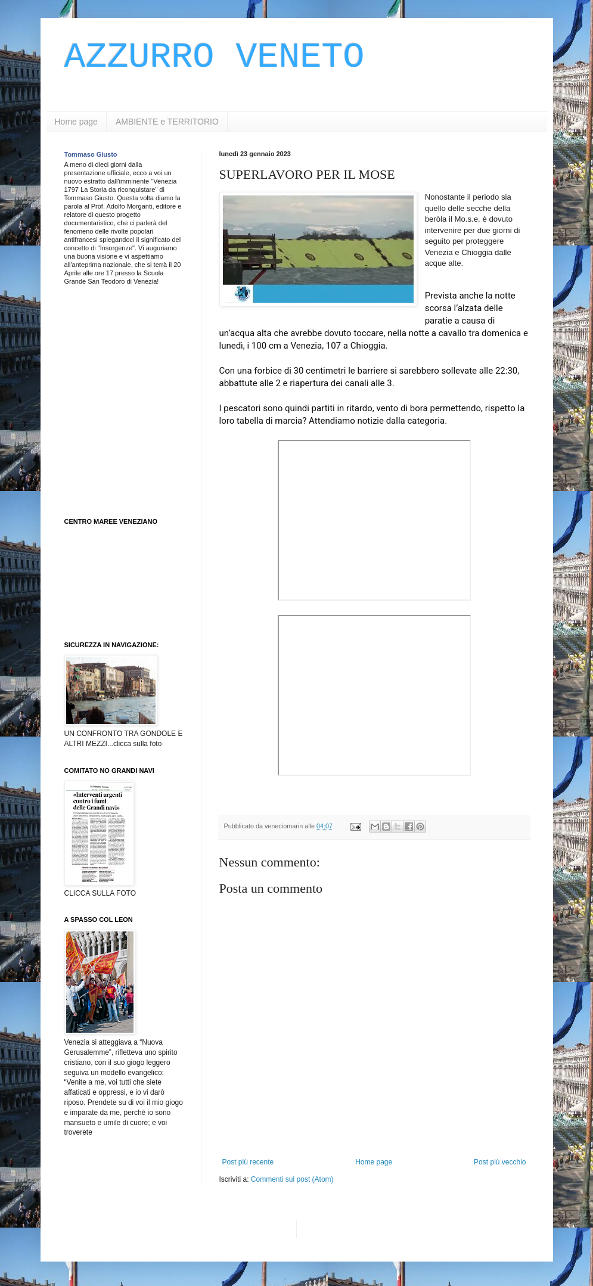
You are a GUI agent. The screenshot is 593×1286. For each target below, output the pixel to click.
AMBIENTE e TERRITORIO (167, 121)
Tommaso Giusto (90, 154)
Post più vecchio (500, 1162)
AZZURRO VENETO (214, 57)
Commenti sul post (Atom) (292, 1179)
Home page (76, 121)
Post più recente (248, 1162)
